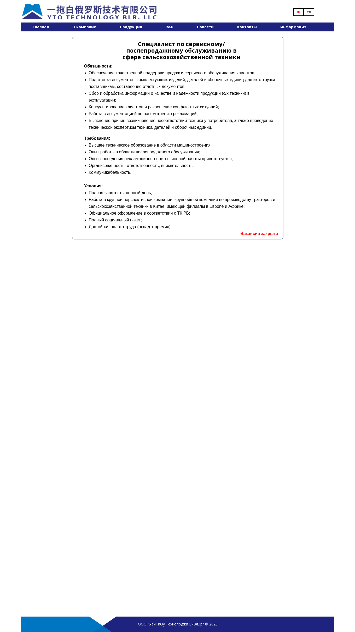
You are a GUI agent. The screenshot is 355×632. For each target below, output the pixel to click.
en (309, 12)
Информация (293, 26)
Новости (205, 26)
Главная (41, 26)
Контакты (247, 26)
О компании (84, 26)
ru (298, 12)
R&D (169, 26)
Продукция (131, 26)
